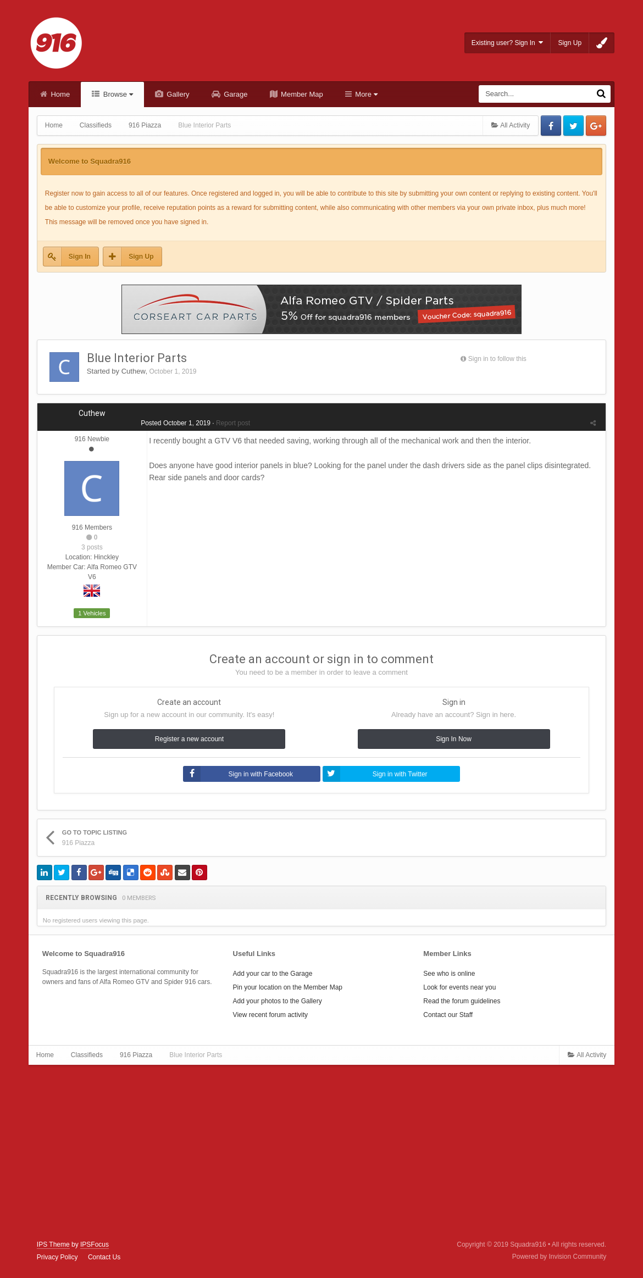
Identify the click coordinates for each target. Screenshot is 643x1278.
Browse (117, 94)
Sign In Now (454, 739)
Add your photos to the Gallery (277, 1001)
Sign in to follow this (497, 359)
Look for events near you (459, 987)
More (365, 94)
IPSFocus (94, 1244)
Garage (235, 94)
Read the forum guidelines (461, 1001)
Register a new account (189, 739)
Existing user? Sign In (508, 42)
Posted (174, 423)
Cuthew (133, 371)
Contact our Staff (448, 1015)
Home (59, 94)
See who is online (449, 973)
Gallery (177, 94)
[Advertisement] (321, 1153)
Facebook (551, 125)
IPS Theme (53, 1244)
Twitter (573, 125)
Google (596, 125)
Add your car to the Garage (273, 973)
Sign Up (569, 43)
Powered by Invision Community (559, 1256)
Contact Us (104, 1257)
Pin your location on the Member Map (287, 987)
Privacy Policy (57, 1257)
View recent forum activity (270, 1015)
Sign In (80, 256)
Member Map (301, 94)
